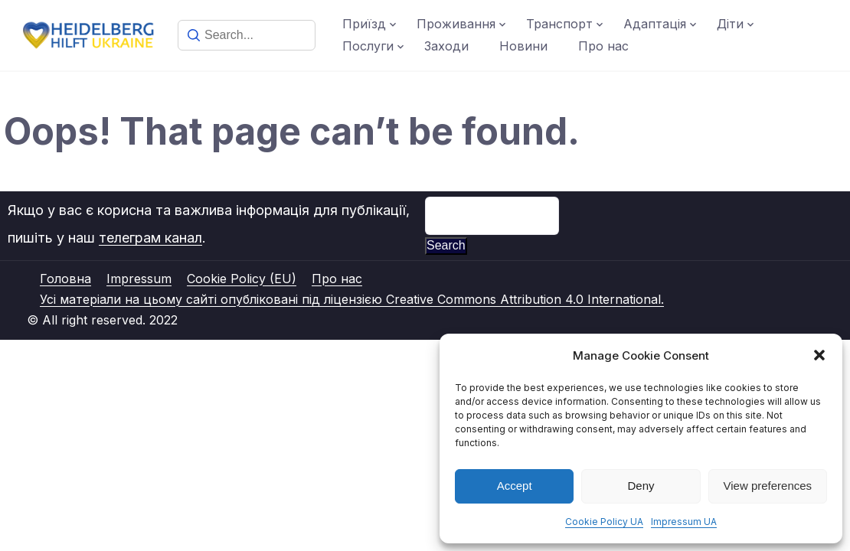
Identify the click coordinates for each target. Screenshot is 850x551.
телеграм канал (150, 238)
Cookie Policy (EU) (241, 278)
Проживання (456, 23)
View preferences (768, 485)
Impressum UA (684, 521)
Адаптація (654, 23)
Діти (730, 23)
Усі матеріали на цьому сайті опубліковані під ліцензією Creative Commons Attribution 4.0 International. (352, 299)
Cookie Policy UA (604, 521)
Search (446, 245)
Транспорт (559, 23)
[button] (819, 355)
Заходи (446, 46)
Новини (523, 46)
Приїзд (364, 23)
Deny (640, 485)
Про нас (603, 46)
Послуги (368, 46)
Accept (514, 485)
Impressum (139, 278)
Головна (65, 278)
